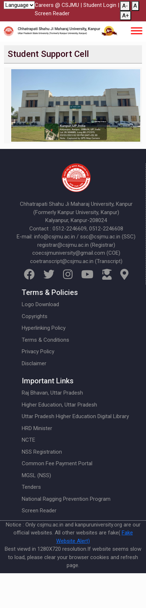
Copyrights (34, 316)
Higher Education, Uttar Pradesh (59, 404)
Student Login (99, 5)
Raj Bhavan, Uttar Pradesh (52, 393)
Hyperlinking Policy (44, 328)
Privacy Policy (38, 351)
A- (125, 6)
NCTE (28, 440)
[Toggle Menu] (136, 30)
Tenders (31, 487)
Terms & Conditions (45, 340)
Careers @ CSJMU (57, 5)
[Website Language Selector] (19, 5)
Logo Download (40, 304)
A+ (125, 15)
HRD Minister (37, 428)
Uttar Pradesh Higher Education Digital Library (75, 416)
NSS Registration (42, 452)
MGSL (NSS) (36, 475)
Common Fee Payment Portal (57, 463)
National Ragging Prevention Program (66, 499)
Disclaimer (34, 363)
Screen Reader (52, 13)
